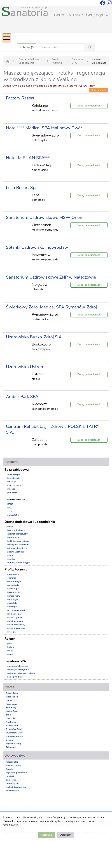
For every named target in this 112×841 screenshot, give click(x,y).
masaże (11, 488)
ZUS (9, 511)
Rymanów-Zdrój (14, 729)
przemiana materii (16, 610)
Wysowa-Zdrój (13, 743)
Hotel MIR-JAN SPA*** (28, 158)
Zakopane (11, 747)
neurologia (12, 599)
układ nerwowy (15, 621)
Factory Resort (20, 98)
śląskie (9, 769)
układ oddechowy (16, 624)
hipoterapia (13, 537)
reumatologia (14, 613)
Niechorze (11, 721)
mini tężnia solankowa (18, 544)
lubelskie (10, 776)
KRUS (10, 504)
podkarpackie (12, 790)
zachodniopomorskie (16, 787)
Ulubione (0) (27, 47)
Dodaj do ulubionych (89, 105)
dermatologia (14, 581)
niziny (10, 654)
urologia (11, 631)
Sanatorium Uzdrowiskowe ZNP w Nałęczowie (51, 277)
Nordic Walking (57, 61)
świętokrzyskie (13, 765)
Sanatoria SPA (77, 61)
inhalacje (11, 481)
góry (9, 643)
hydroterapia (13, 478)
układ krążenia (14, 617)
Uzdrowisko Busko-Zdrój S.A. (34, 337)
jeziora (10, 647)
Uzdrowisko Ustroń (24, 367)
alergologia (13, 574)
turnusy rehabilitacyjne (18, 562)
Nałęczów (11, 718)
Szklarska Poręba (14, 736)
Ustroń (9, 739)
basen (10, 526)
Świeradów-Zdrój (14, 732)
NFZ (9, 507)
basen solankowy (16, 530)
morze (10, 650)
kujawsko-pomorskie (16, 772)
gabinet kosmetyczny (17, 533)
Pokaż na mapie (98, 90)
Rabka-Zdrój (12, 725)
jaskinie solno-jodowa (18, 541)
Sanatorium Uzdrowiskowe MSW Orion (44, 217)
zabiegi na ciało (15, 676)
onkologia (12, 606)
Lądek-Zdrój (12, 711)
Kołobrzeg (11, 707)
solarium (11, 559)
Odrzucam (65, 835)
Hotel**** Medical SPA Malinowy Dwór (44, 128)
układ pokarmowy (16, 628)
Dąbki (9, 700)
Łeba (8, 714)
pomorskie (11, 779)
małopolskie (12, 761)
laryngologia (13, 592)
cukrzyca (11, 577)
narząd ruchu (13, 595)
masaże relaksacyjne (17, 666)
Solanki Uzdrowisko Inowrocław (37, 247)
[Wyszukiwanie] (90, 47)
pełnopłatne (13, 514)
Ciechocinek (12, 696)
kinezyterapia (14, 485)
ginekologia (13, 585)
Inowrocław (12, 704)
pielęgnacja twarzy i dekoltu (21, 673)
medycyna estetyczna (18, 669)
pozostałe (12, 492)
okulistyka (12, 603)
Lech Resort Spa (22, 187)
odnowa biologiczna (17, 548)
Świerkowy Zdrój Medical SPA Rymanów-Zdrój (51, 307)
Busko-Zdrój (12, 693)
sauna (10, 555)
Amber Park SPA (22, 396)
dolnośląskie (12, 783)
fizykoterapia (13, 474)
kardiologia (12, 588)
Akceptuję (46, 835)
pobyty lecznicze (15, 551)
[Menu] (6, 37)
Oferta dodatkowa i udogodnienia (30, 61)
